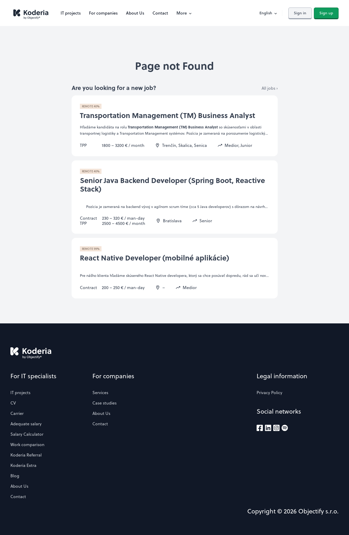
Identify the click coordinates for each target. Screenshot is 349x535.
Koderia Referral (26, 455)
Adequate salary (26, 424)
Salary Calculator (26, 434)
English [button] (268, 13)
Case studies (104, 403)
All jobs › (270, 88)
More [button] (184, 13)
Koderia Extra (23, 465)
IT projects (71, 13)
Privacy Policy (269, 392)
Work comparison (27, 444)
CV (13, 403)
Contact (160, 13)
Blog (14, 476)
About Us (135, 13)
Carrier (17, 413)
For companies (103, 13)
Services (100, 392)
